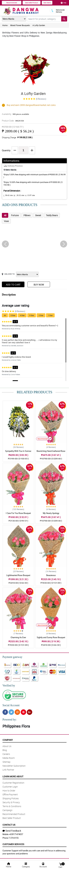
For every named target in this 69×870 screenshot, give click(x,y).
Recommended (11, 3)
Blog (4, 750)
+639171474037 (16, 834)
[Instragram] (17, 712)
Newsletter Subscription (14, 765)
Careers (6, 754)
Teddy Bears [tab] (52, 215)
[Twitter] (11, 712)
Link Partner (8, 769)
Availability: (15, 114)
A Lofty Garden (39, 25)
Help (63, 2)
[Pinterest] (23, 712)
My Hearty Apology (51, 513)
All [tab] (5, 215)
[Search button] (64, 18)
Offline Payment (10, 794)
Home (4, 25)
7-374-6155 (14, 837)
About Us (6, 746)
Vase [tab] (6, 221)
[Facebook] (5, 712)
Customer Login (10, 786)
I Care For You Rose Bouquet (18, 513)
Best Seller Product (31, 3)
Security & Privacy (11, 802)
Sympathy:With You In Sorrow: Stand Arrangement (18, 452)
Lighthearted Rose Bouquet (18, 575)
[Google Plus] (29, 712)
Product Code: (13, 120)
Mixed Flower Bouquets (20, 25)
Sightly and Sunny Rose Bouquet (51, 637)
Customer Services (13, 844)
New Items (47, 3)
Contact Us (8, 824)
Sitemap (6, 761)
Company (7, 739)
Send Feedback (11, 830)
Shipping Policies (10, 798)
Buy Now (39, 284)
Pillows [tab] (27, 215)
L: (8, 195)
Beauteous (51, 575)
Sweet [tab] (38, 215)
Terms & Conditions (11, 806)
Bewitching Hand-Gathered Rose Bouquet (51, 452)
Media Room (8, 757)
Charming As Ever (18, 637)
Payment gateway (12, 657)
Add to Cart (13, 284)
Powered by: (9, 719)
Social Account (10, 705)
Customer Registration (13, 782)
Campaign (7, 810)
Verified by (8, 685)
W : (19, 195)
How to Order (8, 790)
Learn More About (12, 776)
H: (30, 195)
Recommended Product (13, 814)
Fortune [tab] (15, 215)
